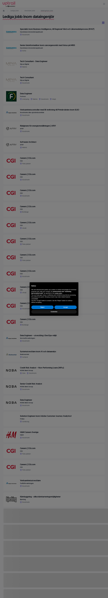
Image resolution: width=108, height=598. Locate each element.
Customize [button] (54, 311)
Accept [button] (65, 307)
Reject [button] (42, 307)
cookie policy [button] (58, 293)
